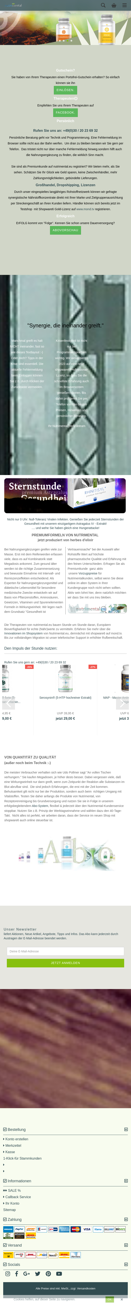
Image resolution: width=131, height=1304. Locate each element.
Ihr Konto (11, 1209)
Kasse (9, 1158)
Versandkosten (86, 1294)
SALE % (13, 1196)
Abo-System (40, 811)
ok (110, 1299)
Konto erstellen (16, 1145)
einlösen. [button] (66, 90)
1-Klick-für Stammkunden (22, 1164)
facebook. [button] (65, 112)
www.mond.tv (85, 209)
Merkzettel (12, 1151)
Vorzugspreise (87, 579)
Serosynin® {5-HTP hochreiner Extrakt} (65, 703)
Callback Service (17, 1203)
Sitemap (9, 1215)
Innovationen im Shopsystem (23, 639)
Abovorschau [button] (65, 230)
